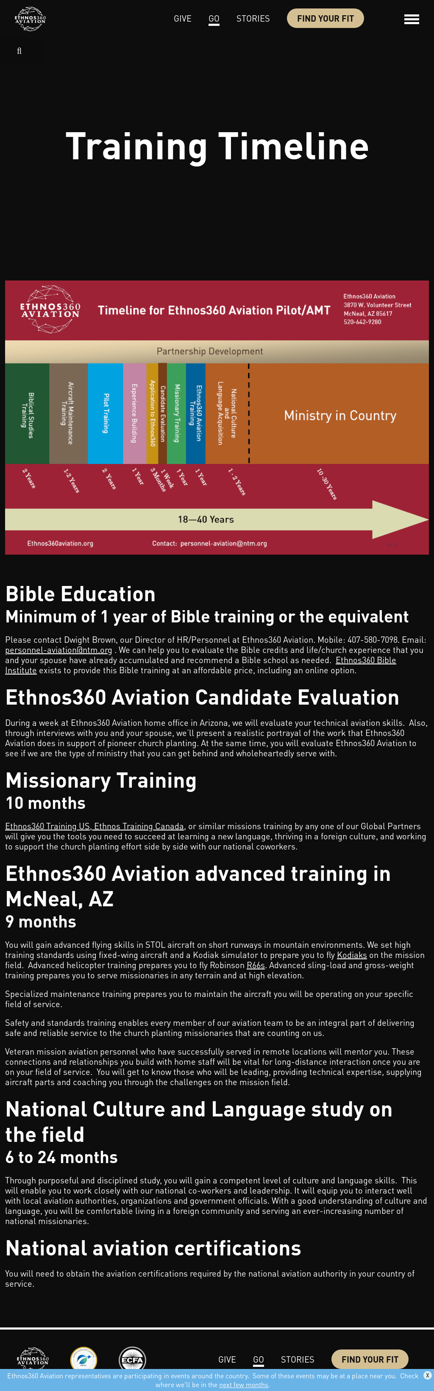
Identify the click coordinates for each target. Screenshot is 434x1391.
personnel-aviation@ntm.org (58, 649)
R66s (256, 964)
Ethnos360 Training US (47, 825)
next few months (243, 1384)
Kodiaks (352, 954)
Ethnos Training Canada (139, 825)
